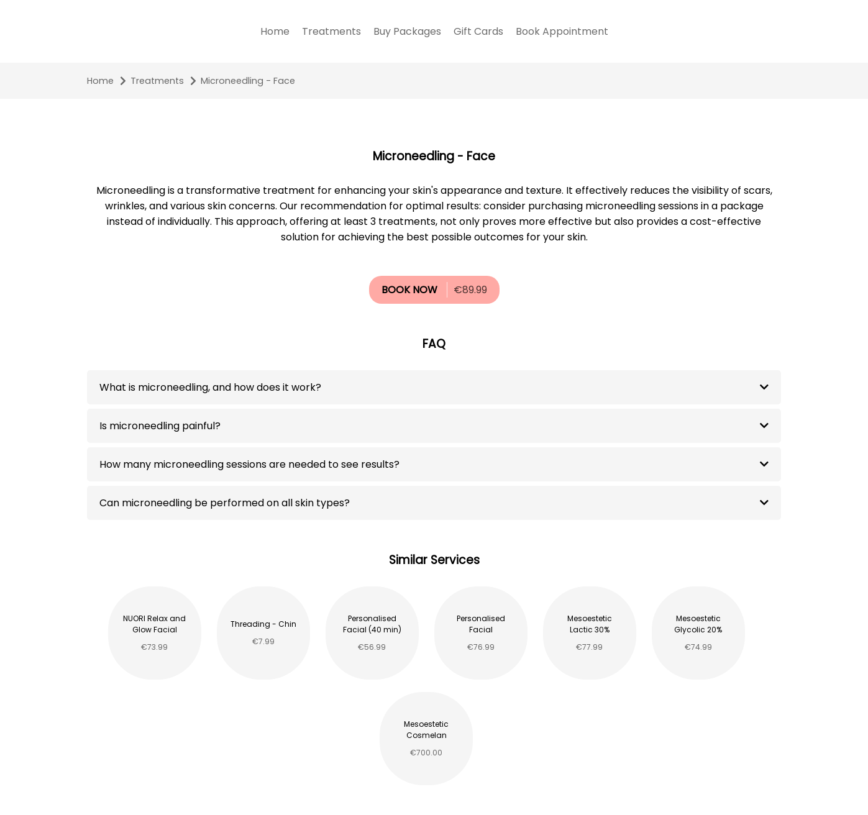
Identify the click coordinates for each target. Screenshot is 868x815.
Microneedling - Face (248, 81)
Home (275, 31)
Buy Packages (407, 31)
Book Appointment (562, 31)
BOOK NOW (409, 290)
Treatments (331, 31)
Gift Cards (478, 31)
